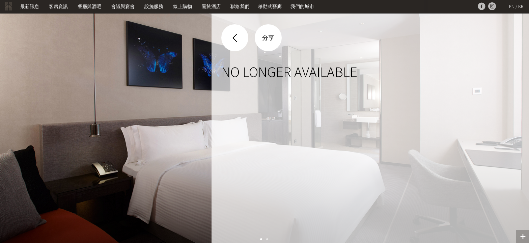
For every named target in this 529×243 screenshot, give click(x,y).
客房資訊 (58, 6)
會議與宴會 (123, 6)
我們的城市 (302, 6)
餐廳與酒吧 (89, 6)
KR (520, 6)
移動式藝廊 (270, 6)
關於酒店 (211, 6)
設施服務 (153, 6)
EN (511, 6)
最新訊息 (29, 6)
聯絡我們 (239, 6)
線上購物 (182, 6)
